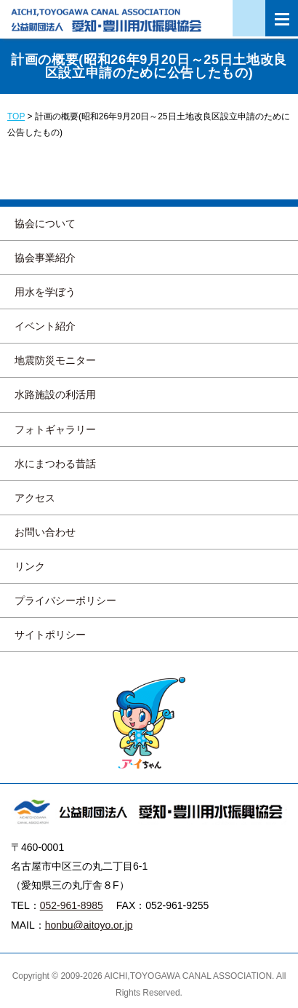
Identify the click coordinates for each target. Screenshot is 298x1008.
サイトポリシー (50, 634)
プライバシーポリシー (65, 600)
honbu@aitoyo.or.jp (89, 925)
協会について (45, 223)
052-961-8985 (71, 905)
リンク (30, 566)
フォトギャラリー (55, 429)
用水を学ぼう (45, 292)
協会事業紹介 (45, 257)
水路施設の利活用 (55, 394)
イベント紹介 (45, 326)
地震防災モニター (55, 360)
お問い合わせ (45, 532)
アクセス (35, 498)
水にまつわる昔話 (55, 463)
